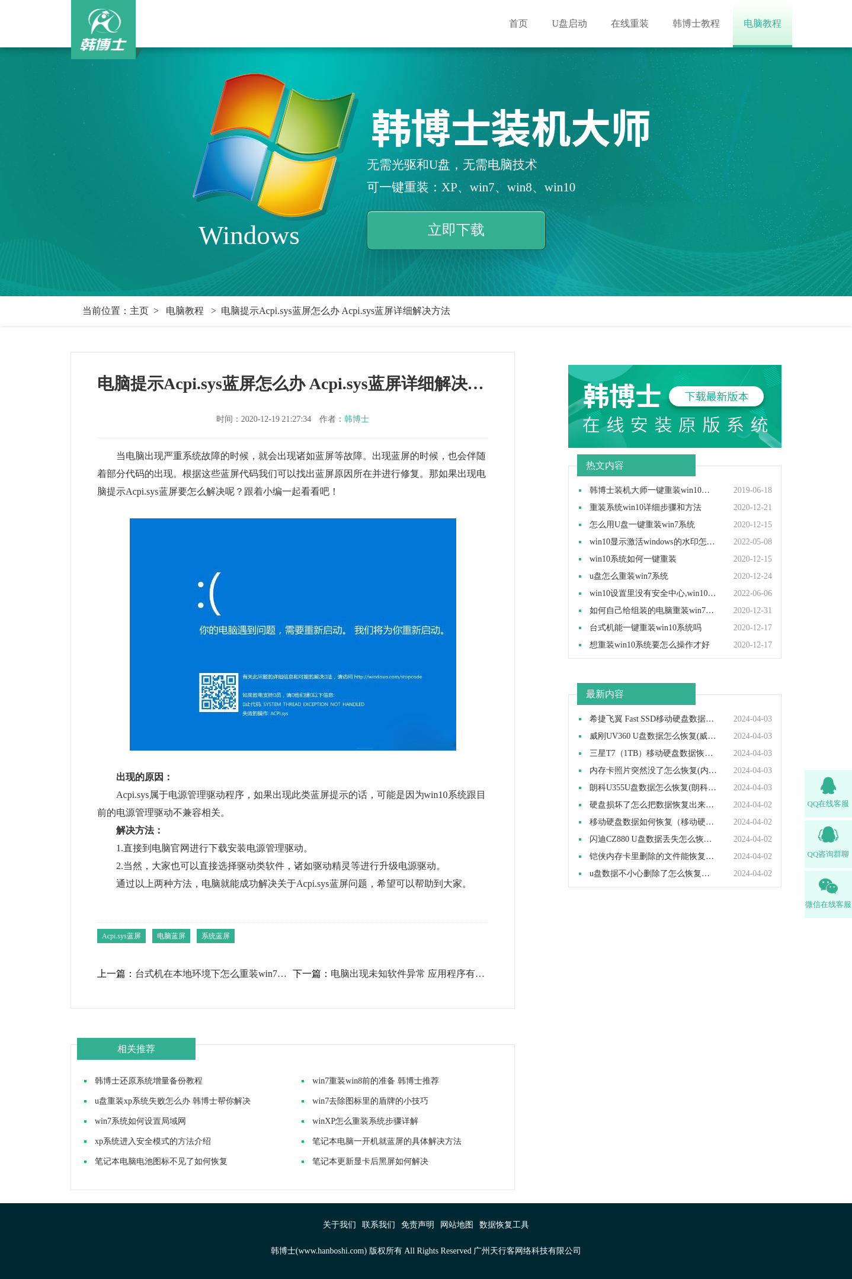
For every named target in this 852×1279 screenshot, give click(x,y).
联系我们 (378, 1224)
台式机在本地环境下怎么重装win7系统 (213, 974)
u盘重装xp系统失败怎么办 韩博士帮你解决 (173, 1101)
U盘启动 (569, 23)
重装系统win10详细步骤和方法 (646, 508)
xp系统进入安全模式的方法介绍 (153, 1141)
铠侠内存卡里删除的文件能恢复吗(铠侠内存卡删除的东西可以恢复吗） (654, 856)
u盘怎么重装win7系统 (629, 576)
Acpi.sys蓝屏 (121, 936)
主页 (139, 311)
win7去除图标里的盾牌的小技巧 (370, 1101)
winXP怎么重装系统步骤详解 (365, 1121)
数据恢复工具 (504, 1224)
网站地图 (456, 1224)
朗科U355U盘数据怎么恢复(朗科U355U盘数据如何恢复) (654, 788)
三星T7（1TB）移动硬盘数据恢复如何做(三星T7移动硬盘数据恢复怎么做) (654, 753)
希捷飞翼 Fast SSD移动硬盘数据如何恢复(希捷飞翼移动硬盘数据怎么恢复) (654, 719)
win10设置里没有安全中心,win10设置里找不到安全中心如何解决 (654, 593)
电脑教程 (762, 23)
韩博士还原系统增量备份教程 (149, 1080)
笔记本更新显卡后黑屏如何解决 (370, 1161)
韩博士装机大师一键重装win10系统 (654, 490)
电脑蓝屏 (171, 936)
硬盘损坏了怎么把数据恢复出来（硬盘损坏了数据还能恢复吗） (654, 805)
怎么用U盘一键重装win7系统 (642, 525)
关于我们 (339, 1224)
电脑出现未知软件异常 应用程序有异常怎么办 (409, 974)
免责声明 (417, 1224)
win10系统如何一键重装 (633, 559)
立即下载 (456, 230)
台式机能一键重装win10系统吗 (646, 628)
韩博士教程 (696, 23)
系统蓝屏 (215, 936)
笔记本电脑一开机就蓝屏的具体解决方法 (387, 1141)
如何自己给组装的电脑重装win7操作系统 (654, 611)
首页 (518, 23)
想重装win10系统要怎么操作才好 (650, 645)
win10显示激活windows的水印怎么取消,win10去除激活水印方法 (654, 542)
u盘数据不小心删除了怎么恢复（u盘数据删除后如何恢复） (654, 874)
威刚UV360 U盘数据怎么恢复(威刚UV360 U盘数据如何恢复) (654, 736)
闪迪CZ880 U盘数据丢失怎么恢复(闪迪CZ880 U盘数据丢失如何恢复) (654, 839)
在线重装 (630, 23)
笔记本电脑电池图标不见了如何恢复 (161, 1161)
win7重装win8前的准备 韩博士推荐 (375, 1080)
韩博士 (356, 419)
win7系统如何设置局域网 (140, 1121)
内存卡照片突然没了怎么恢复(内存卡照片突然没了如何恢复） (654, 771)
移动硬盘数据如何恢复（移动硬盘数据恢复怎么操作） (654, 822)
